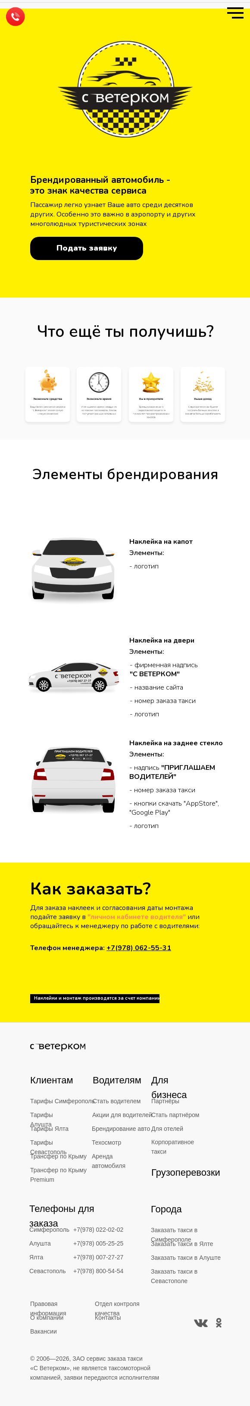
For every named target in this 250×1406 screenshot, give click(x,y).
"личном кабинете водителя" (137, 917)
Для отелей (167, 1128)
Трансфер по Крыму (58, 1156)
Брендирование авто (121, 1128)
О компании (46, 1317)
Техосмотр (106, 1142)
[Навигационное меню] (235, 13)
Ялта (36, 1257)
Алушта (40, 1243)
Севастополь (47, 1271)
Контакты (108, 1317)
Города (166, 1209)
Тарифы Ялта (49, 1128)
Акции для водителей (122, 1114)
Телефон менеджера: (100, 948)
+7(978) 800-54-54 (98, 1271)
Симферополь (49, 1229)
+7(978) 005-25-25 (98, 1243)
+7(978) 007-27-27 (98, 1257)
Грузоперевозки (185, 1172)
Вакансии (43, 1331)
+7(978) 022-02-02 (98, 1229)
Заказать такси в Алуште (186, 1257)
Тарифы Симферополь (62, 1101)
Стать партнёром (175, 1114)
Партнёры (165, 1101)
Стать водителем (117, 1101)
